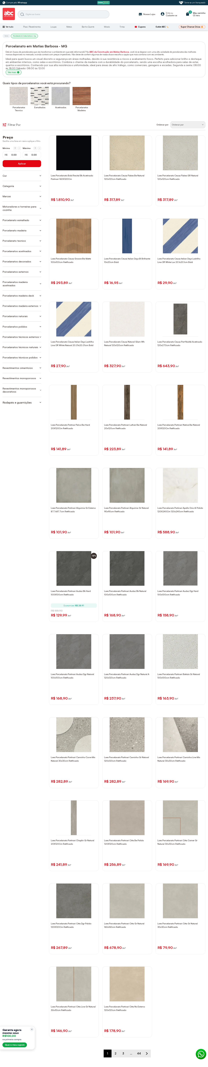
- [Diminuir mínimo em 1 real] (19, 148)
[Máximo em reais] (32, 154)
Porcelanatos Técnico (19, 109)
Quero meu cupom (14, 1044)
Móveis (107, 27)
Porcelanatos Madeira (82, 109)
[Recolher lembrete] (32, 1029)
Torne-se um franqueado (192, 2)
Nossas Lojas (146, 14)
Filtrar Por (12, 124)
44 (139, 1053)
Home (6, 36)
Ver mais (13, 72)
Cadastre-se (171, 15)
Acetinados (60, 107)
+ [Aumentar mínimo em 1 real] (15, 148)
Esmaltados (39, 107)
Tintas (122, 27)
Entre (168, 13)
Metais (69, 27)
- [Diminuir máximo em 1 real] (39, 148)
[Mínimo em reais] (12, 154)
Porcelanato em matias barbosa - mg (24, 36)
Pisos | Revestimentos (32, 27)
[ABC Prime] (104, 3)
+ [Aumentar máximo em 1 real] (35, 148)
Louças (53, 27)
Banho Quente (88, 27)
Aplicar (22, 163)
